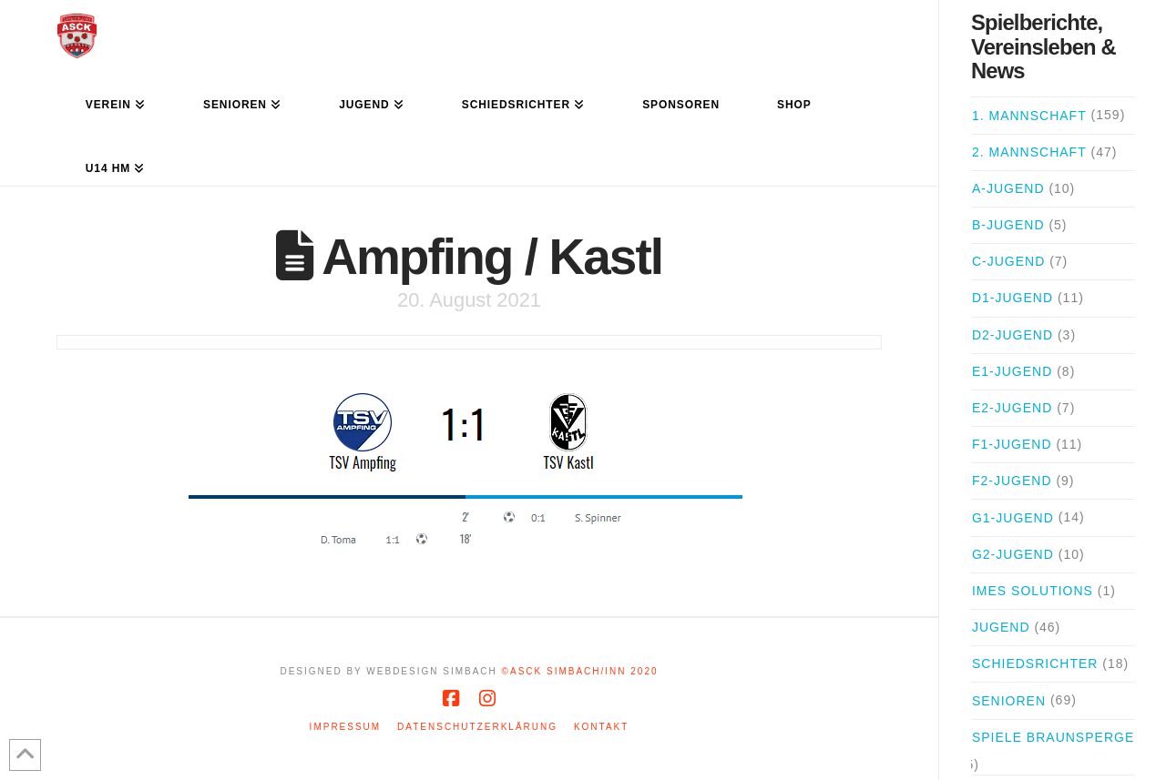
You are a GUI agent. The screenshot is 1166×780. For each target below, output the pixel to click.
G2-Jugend (1013, 554)
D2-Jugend (1012, 335)
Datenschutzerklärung (477, 727)
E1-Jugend (1012, 371)
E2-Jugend (1012, 407)
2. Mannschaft (1029, 152)
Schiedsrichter (1035, 663)
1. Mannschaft (1029, 115)
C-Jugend (1008, 261)
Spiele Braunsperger (1058, 737)
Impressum (346, 727)
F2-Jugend (1012, 480)
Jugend (1001, 627)
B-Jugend (1008, 225)
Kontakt (601, 727)
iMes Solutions (1032, 590)
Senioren (1009, 701)
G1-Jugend (1013, 518)
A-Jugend (1008, 188)
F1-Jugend (1012, 444)
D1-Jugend (1012, 297)
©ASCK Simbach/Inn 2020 (580, 671)
